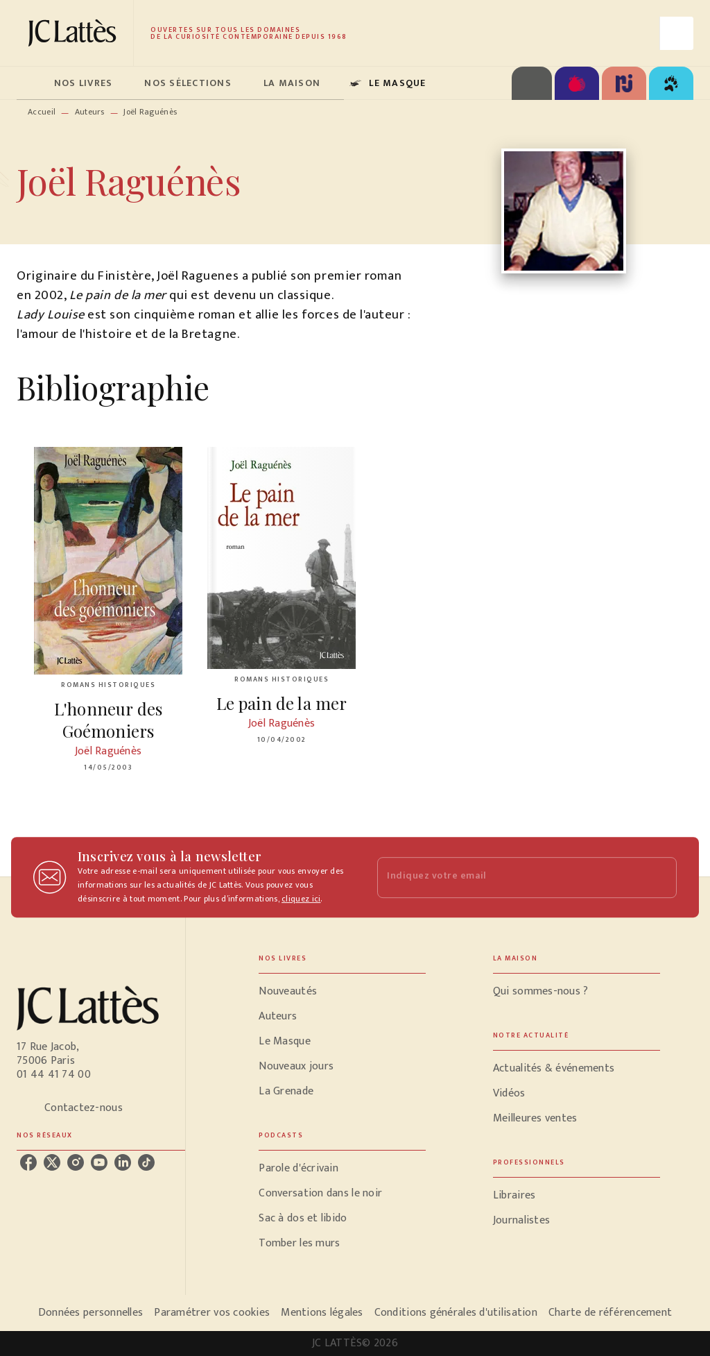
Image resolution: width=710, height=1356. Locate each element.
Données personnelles (90, 1312)
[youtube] (99, 1162)
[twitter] (52, 1162)
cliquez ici (301, 899)
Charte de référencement (610, 1312)
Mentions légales (322, 1312)
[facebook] (28, 1162)
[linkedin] (123, 1162)
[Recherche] (676, 33)
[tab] (31, 83)
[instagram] (75, 1162)
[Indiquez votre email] (509, 877)
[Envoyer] (660, 877)
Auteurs (90, 112)
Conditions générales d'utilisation (455, 1312)
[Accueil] (75, 33)
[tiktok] (146, 1162)
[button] (342, 991)
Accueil (41, 112)
